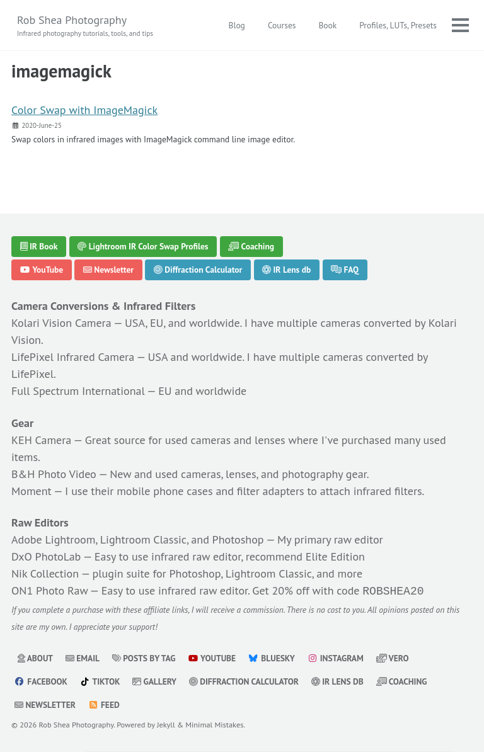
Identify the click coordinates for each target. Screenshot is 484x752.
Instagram (335, 657)
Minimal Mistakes (214, 723)
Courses (282, 25)
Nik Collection (45, 573)
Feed (104, 703)
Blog (237, 25)
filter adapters (270, 491)
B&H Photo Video (53, 474)
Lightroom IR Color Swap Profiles (143, 246)
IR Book (39, 246)
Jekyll (166, 723)
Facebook (40, 680)
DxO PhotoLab (46, 556)
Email (83, 657)
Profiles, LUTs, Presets (398, 25)
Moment (31, 491)
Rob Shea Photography (85, 26)
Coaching (251, 246)
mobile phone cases (164, 491)
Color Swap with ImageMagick (84, 110)
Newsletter (108, 270)
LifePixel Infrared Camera (72, 357)
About (35, 657)
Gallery (154, 680)
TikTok (100, 680)
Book (327, 25)
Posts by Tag (144, 657)
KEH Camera (41, 440)
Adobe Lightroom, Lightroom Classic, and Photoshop (137, 539)
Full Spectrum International (78, 391)
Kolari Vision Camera (61, 323)
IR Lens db (286, 270)
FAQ (345, 270)
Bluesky (271, 657)
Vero (392, 657)
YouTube (42, 270)
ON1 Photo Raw (49, 590)
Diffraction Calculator (198, 270)
